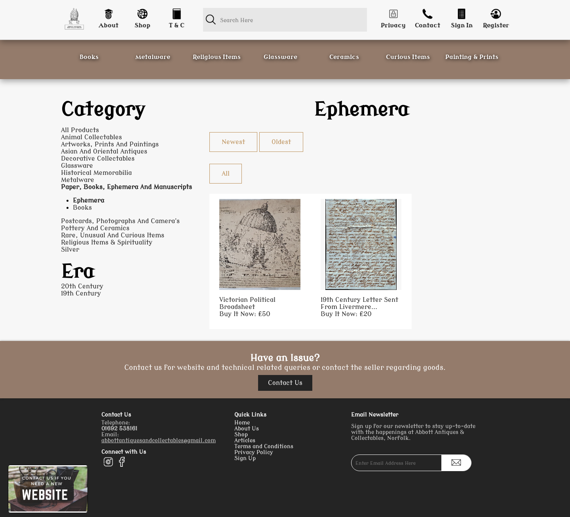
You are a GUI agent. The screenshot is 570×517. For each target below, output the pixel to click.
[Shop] (142, 12)
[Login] (462, 12)
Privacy (393, 25)
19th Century (81, 293)
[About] (108, 12)
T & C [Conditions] (176, 25)
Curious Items (408, 57)
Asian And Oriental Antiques (104, 151)
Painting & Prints (471, 57)
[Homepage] (74, 19)
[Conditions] (177, 12)
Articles (244, 440)
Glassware (280, 57)
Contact (427, 25)
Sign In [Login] (462, 25)
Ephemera (88, 200)
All (226, 173)
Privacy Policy (253, 452)
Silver (70, 249)
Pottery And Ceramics (95, 228)
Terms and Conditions (263, 446)
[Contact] (427, 12)
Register (496, 25)
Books (89, 57)
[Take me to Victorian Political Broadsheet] (259, 258)
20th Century (82, 286)
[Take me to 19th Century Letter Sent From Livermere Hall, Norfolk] (361, 258)
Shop (142, 25)
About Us (246, 429)
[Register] (496, 12)
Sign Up (245, 458)
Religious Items (217, 57)
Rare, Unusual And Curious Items (112, 235)
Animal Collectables (91, 137)
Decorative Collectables (98, 158)
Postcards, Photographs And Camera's (120, 221)
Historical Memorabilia (96, 172)
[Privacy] (393, 12)
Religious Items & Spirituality (106, 242)
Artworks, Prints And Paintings (110, 144)
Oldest (281, 142)
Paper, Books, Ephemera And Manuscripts (126, 187)
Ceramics (344, 57)
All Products (80, 130)
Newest (233, 142)
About (108, 25)
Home (242, 423)
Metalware (152, 57)
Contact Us (285, 382)
